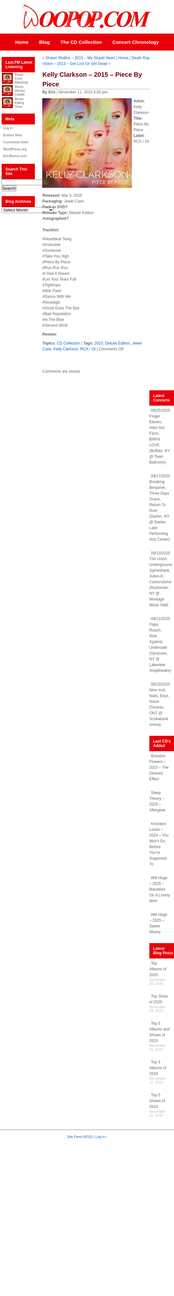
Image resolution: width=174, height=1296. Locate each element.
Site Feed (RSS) (80, 1137)
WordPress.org (15, 149)
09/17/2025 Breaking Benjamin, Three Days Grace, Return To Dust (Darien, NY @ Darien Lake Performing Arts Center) (159, 508)
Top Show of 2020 (158, 999)
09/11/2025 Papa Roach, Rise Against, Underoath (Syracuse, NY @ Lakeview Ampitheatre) (160, 644)
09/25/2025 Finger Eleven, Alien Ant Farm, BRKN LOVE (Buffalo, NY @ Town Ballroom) (159, 436)
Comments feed (15, 142)
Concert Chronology (136, 42)
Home (21, 42)
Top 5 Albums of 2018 (157, 1068)
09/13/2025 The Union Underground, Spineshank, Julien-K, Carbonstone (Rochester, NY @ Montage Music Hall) (161, 579)
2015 (98, 343)
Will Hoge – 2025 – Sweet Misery (158, 923)
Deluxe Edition (117, 343)
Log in (8, 128)
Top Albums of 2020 (157, 969)
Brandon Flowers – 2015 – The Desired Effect (159, 767)
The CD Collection (81, 42)
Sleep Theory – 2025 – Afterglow (157, 801)
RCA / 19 (88, 349)
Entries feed (12, 135)
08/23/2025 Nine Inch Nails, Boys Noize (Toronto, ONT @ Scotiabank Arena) (159, 704)
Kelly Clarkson (65, 349)
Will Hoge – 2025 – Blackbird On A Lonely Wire (159, 889)
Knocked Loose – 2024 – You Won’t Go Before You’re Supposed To (159, 844)
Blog (44, 42)
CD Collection (68, 343)
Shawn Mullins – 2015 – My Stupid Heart (80, 58)
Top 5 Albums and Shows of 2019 (159, 1032)
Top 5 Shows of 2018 (157, 1101)
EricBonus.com (15, 156)
